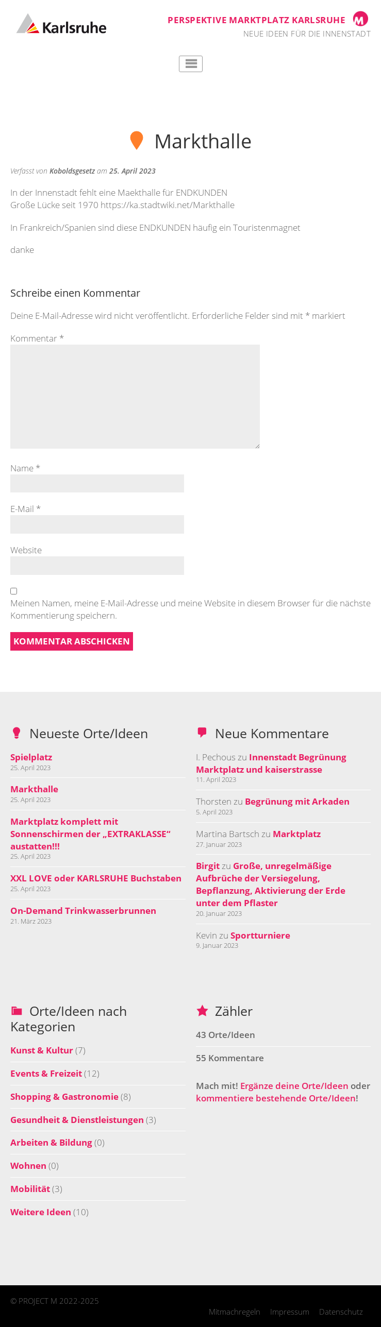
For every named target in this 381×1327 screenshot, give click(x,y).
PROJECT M (38, 1301)
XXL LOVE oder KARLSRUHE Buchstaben (95, 878)
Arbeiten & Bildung (51, 1142)
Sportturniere (260, 935)
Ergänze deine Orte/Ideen (294, 1086)
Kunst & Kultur (41, 1050)
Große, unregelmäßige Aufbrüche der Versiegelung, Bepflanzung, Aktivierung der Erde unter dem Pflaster (270, 884)
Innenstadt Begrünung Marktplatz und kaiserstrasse (271, 763)
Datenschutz (341, 1311)
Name (25, 468)
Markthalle (34, 789)
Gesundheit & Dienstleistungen (77, 1120)
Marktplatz (297, 834)
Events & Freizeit (46, 1073)
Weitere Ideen (40, 1212)
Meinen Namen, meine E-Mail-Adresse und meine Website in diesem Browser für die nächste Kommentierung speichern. (190, 609)
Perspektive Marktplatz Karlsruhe (256, 20)
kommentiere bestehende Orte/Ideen (276, 1098)
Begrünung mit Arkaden (297, 801)
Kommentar (37, 338)
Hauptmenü (191, 64)
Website (26, 550)
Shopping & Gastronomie (64, 1096)
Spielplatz (31, 757)
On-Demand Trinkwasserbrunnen (83, 910)
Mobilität (30, 1189)
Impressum (289, 1311)
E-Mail (25, 509)
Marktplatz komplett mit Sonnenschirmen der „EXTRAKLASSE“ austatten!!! (90, 833)
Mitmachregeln (234, 1311)
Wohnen (28, 1165)
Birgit (208, 866)
